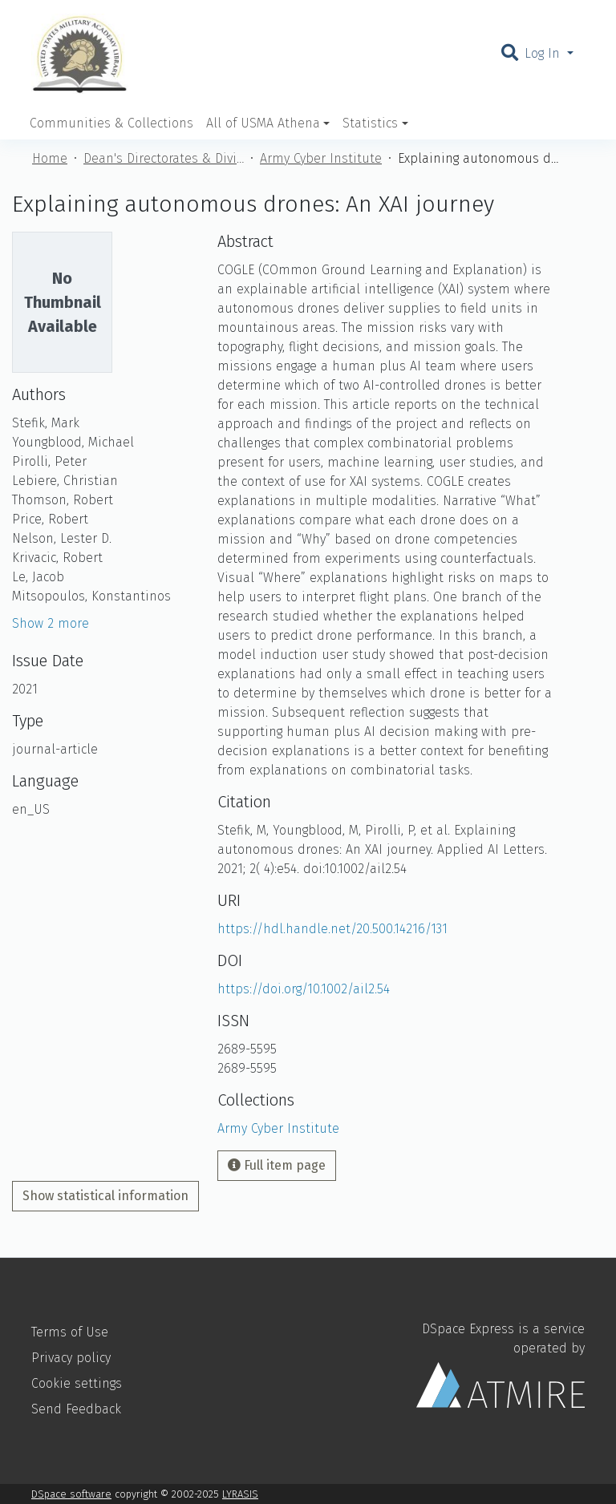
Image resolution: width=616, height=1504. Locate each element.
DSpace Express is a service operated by (500, 1364)
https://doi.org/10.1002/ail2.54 (303, 989)
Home (49, 158)
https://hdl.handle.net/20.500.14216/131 (332, 928)
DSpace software (71, 1494)
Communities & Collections (111, 123)
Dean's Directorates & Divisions (163, 158)
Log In (544, 53)
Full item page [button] (277, 1165)
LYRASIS (240, 1494)
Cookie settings (76, 1383)
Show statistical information (105, 1195)
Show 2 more (50, 623)
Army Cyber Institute (321, 158)
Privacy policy (71, 1357)
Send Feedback (76, 1409)
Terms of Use (69, 1332)
